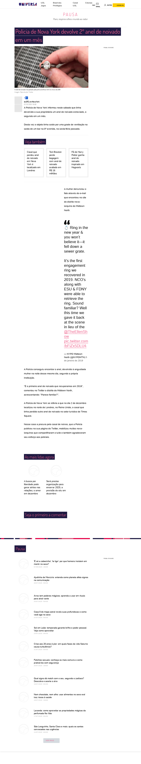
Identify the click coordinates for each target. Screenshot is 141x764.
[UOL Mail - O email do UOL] (99, 5)
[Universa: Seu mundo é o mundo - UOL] (28, 4)
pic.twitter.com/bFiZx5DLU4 (76, 343)
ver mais (51, 740)
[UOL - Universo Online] (39, 4)
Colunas (88, 3)
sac (93, 5)
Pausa (70, 14)
